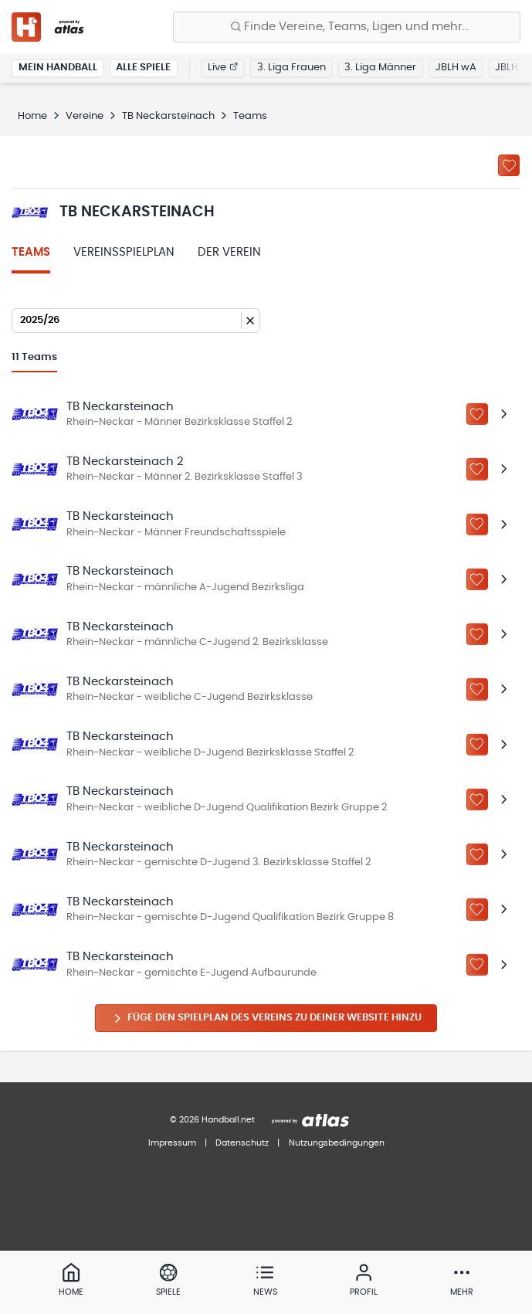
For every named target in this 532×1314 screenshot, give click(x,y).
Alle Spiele (143, 68)
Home (32, 116)
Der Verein (229, 252)
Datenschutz (242, 1143)
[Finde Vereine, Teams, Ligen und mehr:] (346, 27)
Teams (31, 252)
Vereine (84, 116)
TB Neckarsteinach (168, 116)
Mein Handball (58, 68)
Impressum (172, 1143)
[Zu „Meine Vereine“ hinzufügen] (509, 165)
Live (223, 67)
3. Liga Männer (380, 68)
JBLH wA (455, 68)
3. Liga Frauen (291, 68)
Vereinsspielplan (124, 252)
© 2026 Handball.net (212, 1119)
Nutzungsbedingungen (337, 1143)
